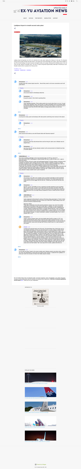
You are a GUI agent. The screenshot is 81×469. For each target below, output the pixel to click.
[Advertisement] (40, 318)
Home (4, 1)
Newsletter (47, 18)
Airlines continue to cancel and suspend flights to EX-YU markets (36, 383)
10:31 (27, 81)
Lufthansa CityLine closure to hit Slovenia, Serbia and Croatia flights (37, 412)
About (25, 18)
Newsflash (22, 70)
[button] (15, 28)
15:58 (28, 156)
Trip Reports (38, 18)
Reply (19, 112)
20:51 (31, 185)
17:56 (31, 176)
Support (55, 18)
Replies (22, 88)
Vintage (31, 18)
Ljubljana (17, 70)
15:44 (31, 146)
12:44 (31, 101)
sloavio (25, 226)
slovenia (29, 70)
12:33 (27, 131)
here (22, 280)
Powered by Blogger (40, 464)
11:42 (31, 123)
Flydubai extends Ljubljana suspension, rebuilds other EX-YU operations (37, 441)
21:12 (33, 195)
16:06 (31, 96)
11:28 (27, 115)
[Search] (77, 1)
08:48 (27, 249)
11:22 (31, 91)
